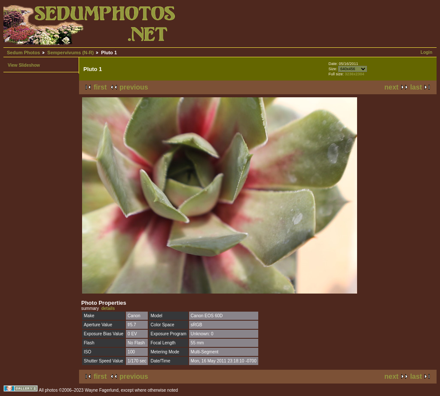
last (416, 87)
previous (133, 87)
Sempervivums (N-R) (70, 52)
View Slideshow (24, 65)
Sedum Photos (23, 52)
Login (426, 52)
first (100, 87)
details (108, 308)
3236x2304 (354, 74)
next (392, 87)
